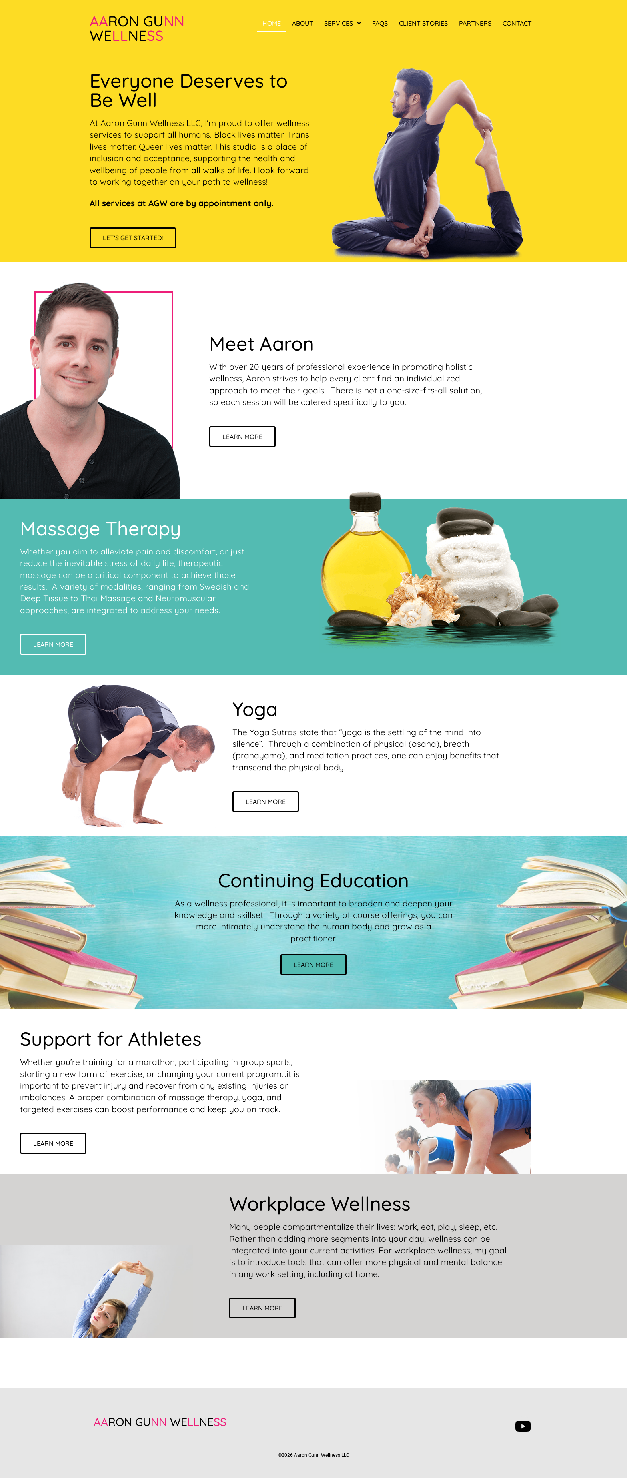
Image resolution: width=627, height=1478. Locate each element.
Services (342, 23)
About (302, 23)
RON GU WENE (160, 1422)
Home (271, 23)
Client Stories (423, 23)
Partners (475, 23)
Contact (517, 23)
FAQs (380, 23)
